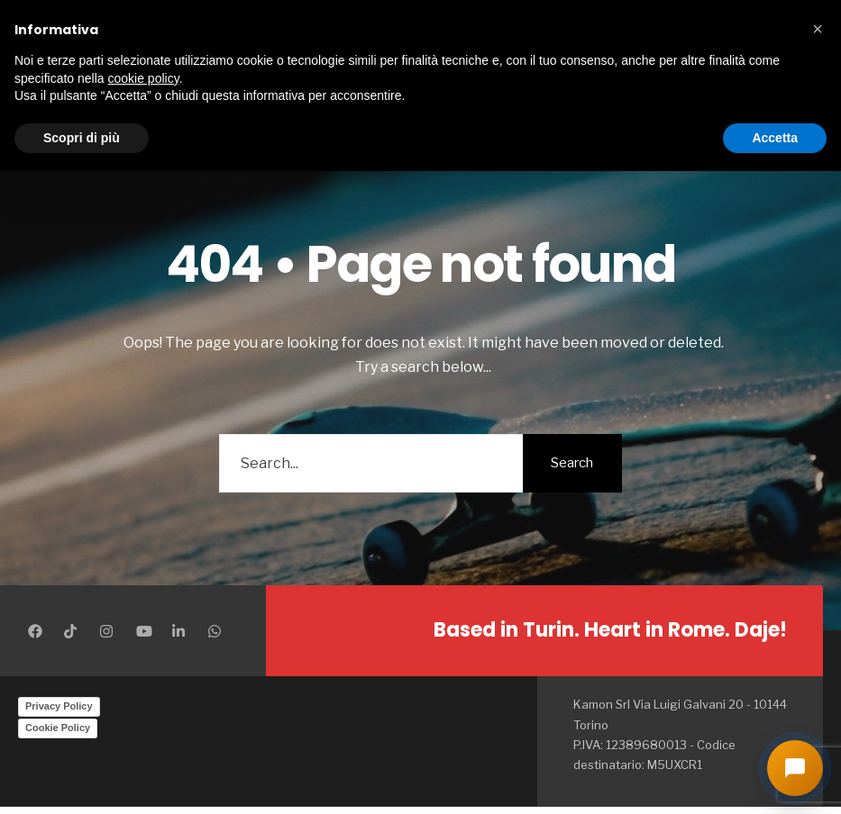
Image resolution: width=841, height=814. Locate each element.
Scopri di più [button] (81, 138)
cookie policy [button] (143, 78)
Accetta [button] (775, 138)
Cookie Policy (57, 727)
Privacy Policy (59, 706)
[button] (817, 28)
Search (572, 463)
